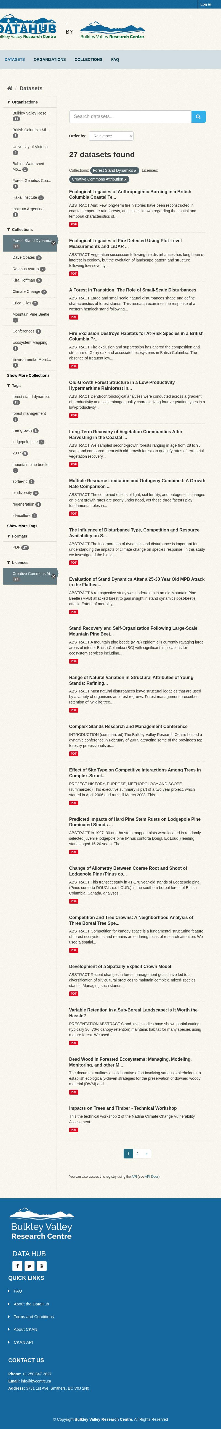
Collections (88, 59)
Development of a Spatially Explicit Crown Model (120, 966)
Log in (206, 4)
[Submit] (198, 117)
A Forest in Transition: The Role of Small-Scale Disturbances (132, 290)
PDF (74, 224)
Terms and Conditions (31, 1316)
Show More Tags (22, 526)
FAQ (115, 59)
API (134, 1177)
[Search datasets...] (130, 116)
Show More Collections (28, 375)
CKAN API (20, 1342)
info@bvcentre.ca (36, 1381)
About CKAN (22, 1329)
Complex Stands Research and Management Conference (128, 726)
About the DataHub (28, 1304)
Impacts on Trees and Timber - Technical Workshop (123, 1108)
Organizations (50, 59)
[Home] (9, 88)
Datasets (15, 59)
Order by (77, 136)
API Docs (152, 1177)
